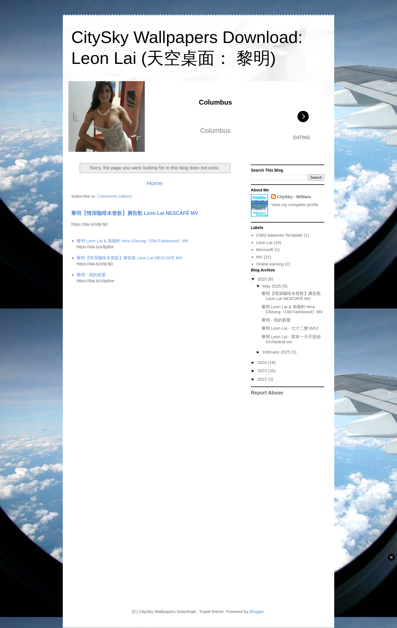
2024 (262, 362)
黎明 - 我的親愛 (91, 274)
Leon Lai (264, 242)
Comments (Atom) (114, 196)
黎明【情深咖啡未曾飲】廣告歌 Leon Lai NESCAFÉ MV (134, 213)
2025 (262, 279)
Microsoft (264, 249)
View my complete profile (294, 204)
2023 (262, 370)
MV (259, 256)
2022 (262, 379)
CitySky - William (294, 196)
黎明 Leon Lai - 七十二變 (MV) (290, 328)
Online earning (270, 264)
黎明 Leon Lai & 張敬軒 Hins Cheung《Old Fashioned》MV (133, 240)
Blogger (257, 611)
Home (155, 183)
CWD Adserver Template (279, 235)
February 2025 (276, 351)
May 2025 (272, 286)
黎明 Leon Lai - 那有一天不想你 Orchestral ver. (291, 339)
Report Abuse (267, 393)
